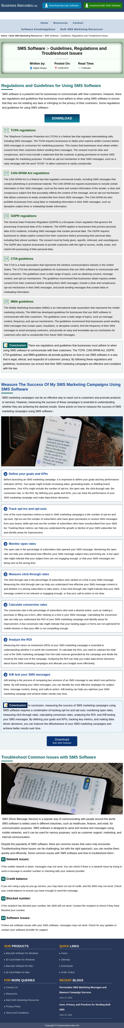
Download (62, 741)
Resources (60, 22)
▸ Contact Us (11, 987)
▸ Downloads (66, 966)
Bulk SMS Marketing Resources (81, 29)
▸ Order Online (67, 972)
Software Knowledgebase (38, 29)
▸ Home (63, 953)
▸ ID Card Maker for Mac (17, 972)
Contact (78, 22)
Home (44, 22)
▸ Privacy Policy (12, 1006)
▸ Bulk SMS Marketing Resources (21, 1000)
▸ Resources (10, 993)
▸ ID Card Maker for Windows (19, 959)
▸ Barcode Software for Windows (21, 953)
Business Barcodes (17, 5)
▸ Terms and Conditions (16, 1012)
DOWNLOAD (62, 118)
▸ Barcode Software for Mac (18, 966)
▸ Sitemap (64, 959)
